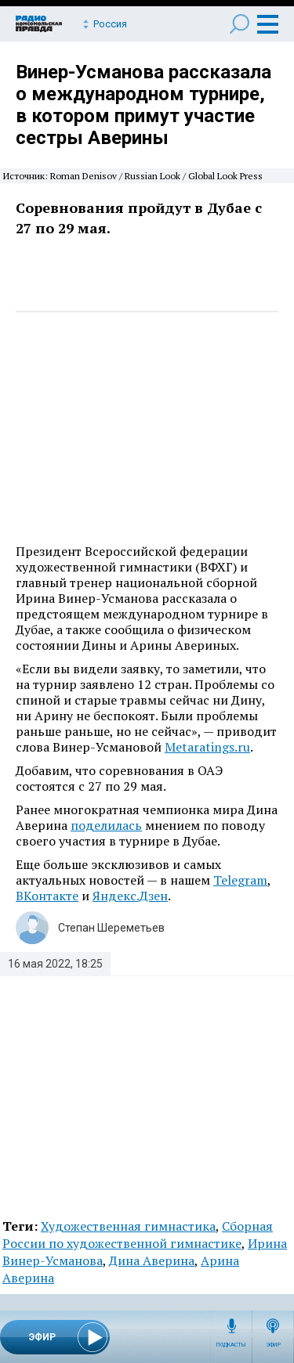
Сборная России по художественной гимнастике (137, 1234)
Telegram (240, 880)
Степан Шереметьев (111, 927)
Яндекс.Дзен (130, 895)
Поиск (239, 24)
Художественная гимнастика (128, 1226)
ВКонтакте (47, 895)
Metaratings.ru (207, 746)
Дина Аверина (151, 1260)
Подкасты (231, 1345)
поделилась (106, 825)
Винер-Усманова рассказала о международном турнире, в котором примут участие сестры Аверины (143, 105)
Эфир (273, 1345)
